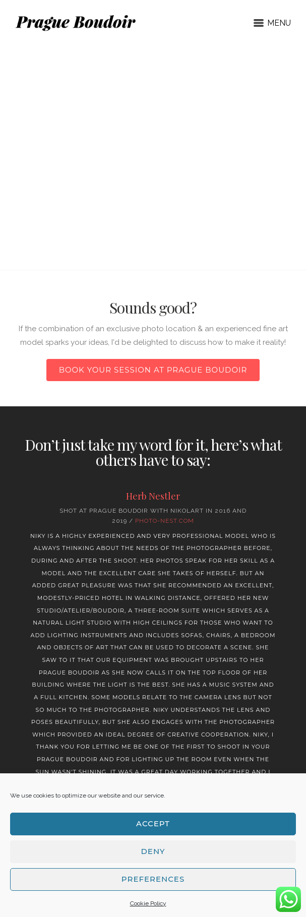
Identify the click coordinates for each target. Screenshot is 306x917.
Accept (153, 823)
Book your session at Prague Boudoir (153, 370)
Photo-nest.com (164, 520)
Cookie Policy (148, 903)
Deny (153, 851)
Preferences (153, 879)
